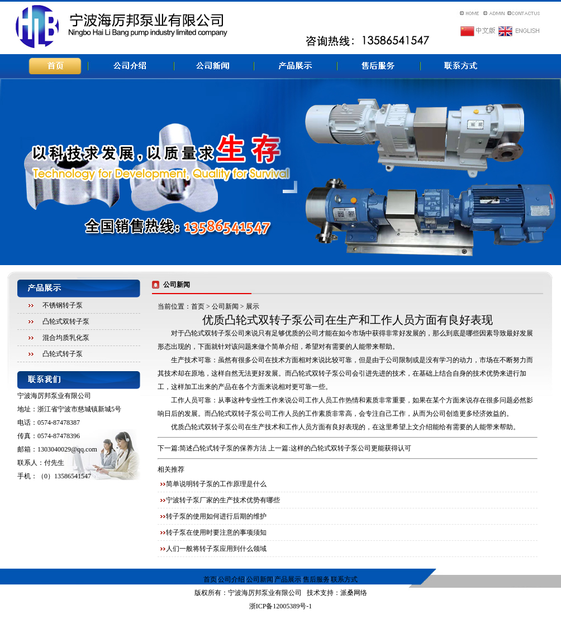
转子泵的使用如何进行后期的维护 (216, 516)
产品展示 (287, 579)
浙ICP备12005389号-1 (280, 606)
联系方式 (344, 579)
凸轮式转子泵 (62, 354)
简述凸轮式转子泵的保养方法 (223, 448)
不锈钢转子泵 (62, 305)
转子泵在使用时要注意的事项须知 (216, 532)
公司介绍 (231, 579)
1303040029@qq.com (67, 449)
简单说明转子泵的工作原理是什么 (216, 484)
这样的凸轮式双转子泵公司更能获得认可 (351, 448)
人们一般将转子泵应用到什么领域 (216, 549)
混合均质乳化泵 (65, 338)
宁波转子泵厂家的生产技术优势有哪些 (223, 500)
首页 (198, 306)
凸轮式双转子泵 (65, 321)
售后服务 (316, 579)
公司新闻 (225, 306)
